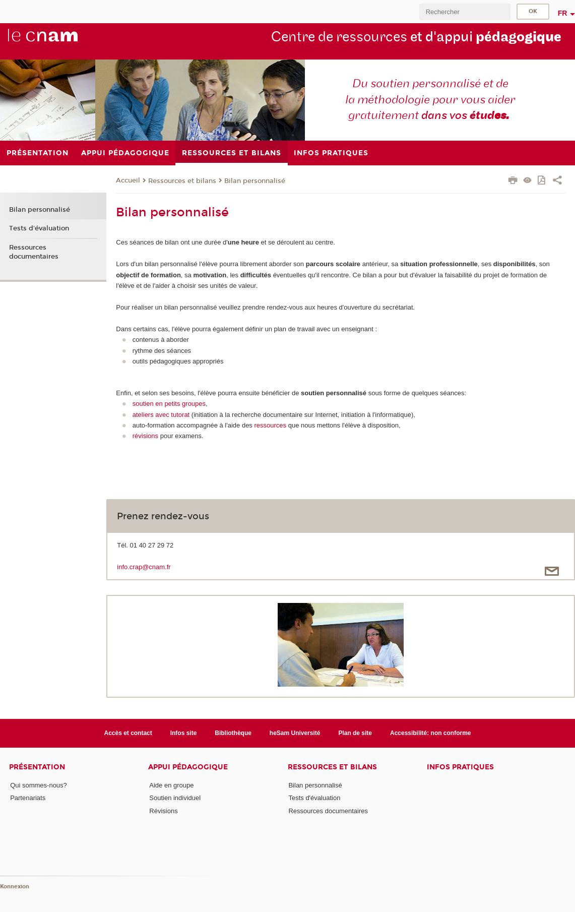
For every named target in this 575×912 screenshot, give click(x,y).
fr (562, 13)
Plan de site (355, 733)
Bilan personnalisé (254, 181)
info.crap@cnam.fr (143, 567)
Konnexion (14, 886)
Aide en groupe (171, 785)
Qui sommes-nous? (38, 785)
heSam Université (295, 733)
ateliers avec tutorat (161, 414)
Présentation (37, 767)
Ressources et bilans (182, 181)
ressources (271, 425)
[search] (464, 12)
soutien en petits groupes (169, 403)
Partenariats (27, 798)
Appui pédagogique (188, 767)
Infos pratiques (460, 767)
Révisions (163, 811)
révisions (145, 436)
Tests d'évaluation (39, 228)
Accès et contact (128, 733)
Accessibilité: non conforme (430, 733)
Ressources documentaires (33, 252)
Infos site (183, 733)
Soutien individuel (175, 798)
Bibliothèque (233, 733)
